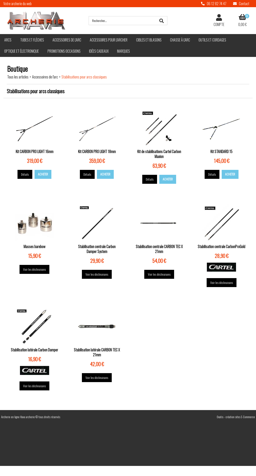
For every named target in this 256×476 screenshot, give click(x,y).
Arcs (7, 40)
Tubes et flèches (32, 40)
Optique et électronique (21, 51)
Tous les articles (17, 77)
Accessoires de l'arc (67, 40)
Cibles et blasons (149, 40)
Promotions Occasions (64, 51)
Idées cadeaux (99, 51)
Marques (123, 51)
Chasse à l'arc (180, 40)
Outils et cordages (212, 40)
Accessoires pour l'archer (108, 40)
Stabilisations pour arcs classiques (84, 77)
